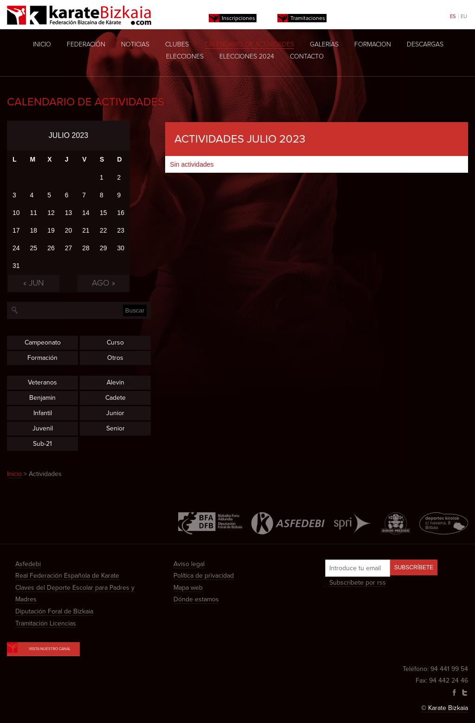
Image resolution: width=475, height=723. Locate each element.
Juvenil (42, 428)
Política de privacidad (203, 576)
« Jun (33, 283)
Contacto (307, 56)
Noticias (135, 44)
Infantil (42, 413)
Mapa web (188, 588)
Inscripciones (238, 18)
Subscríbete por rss (357, 582)
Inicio (42, 44)
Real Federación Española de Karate (67, 576)
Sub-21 (42, 444)
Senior (115, 428)
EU (464, 16)
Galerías (324, 44)
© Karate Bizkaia (444, 708)
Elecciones (185, 56)
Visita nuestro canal (43, 646)
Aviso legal (189, 564)
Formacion (372, 44)
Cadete (115, 398)
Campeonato (43, 342)
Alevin (115, 382)
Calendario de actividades (249, 44)
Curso (115, 342)
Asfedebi (28, 564)
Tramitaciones (307, 18)
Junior (115, 413)
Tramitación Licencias (45, 623)
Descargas (425, 44)
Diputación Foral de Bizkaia (54, 611)
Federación (86, 44)
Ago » (103, 283)
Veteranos (42, 382)
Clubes (177, 44)
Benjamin (42, 398)
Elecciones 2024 (246, 56)
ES (453, 16)
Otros (115, 358)
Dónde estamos (196, 599)
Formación (42, 358)
